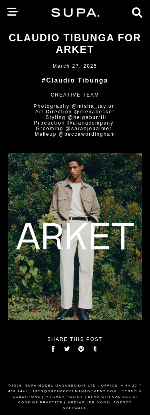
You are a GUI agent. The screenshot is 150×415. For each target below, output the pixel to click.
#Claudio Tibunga (75, 80)
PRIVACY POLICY (64, 397)
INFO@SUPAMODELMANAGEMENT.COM (75, 391)
